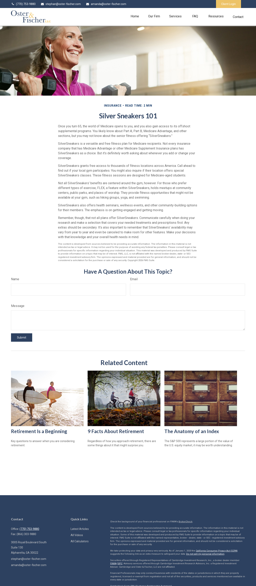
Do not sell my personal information (205, 554)
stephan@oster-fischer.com (61, 4)
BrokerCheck (185, 521)
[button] (135, 16)
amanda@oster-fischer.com (106, 4)
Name (15, 279)
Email (134, 279)
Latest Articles (80, 529)
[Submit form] (21, 337)
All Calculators (80, 541)
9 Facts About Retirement (116, 431)
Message (17, 306)
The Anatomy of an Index (191, 431)
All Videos (77, 535)
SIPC (119, 563)
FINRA (113, 563)
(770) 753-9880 (23, 4)
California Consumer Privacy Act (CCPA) (217, 550)
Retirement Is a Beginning (39, 431)
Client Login (228, 4)
